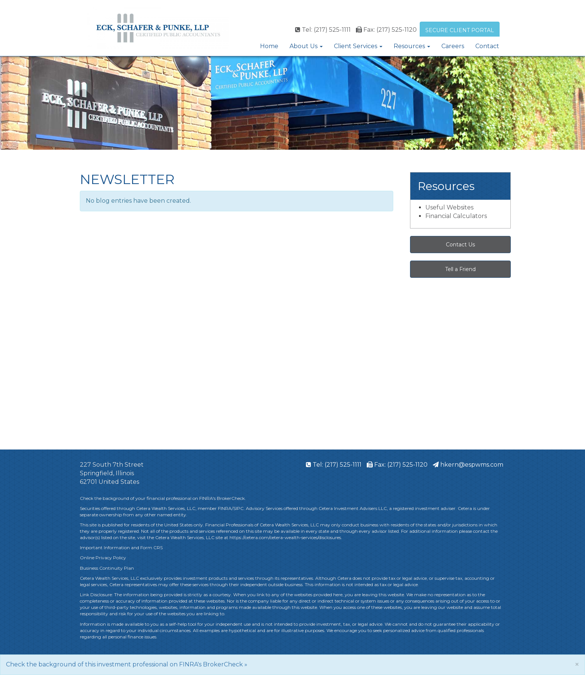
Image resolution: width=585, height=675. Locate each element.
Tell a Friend (460, 269)
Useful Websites (449, 207)
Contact (487, 46)
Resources (409, 46)
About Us (303, 46)
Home (269, 46)
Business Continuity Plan (107, 568)
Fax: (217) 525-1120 (386, 29)
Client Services (355, 46)
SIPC (238, 508)
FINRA (225, 508)
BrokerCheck (231, 498)
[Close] (577, 664)
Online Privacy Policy (103, 557)
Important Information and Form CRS (121, 547)
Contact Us (460, 244)
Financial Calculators (456, 216)
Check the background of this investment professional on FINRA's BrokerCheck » (126, 664)
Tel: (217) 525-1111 (323, 29)
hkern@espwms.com (468, 464)
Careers (452, 46)
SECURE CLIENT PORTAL (459, 30)
